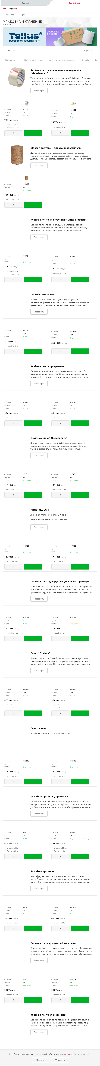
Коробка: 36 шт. (12, 128)
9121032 (73, 110)
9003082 (26, 184)
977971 (25, 474)
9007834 (73, 474)
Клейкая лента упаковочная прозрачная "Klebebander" (55, 71)
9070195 (26, 979)
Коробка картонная (42, 871)
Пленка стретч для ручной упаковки (53, 943)
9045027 (26, 546)
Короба (85, 60)
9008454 (73, 907)
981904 (72, 256)
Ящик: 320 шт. (58, 708)
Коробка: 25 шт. (12, 199)
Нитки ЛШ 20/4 (39, 509)
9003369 (26, 330)
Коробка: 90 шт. (12, 561)
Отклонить (60, 1060)
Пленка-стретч (12, 60)
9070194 (73, 979)
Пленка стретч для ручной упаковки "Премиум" (60, 581)
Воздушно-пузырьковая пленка (62, 60)
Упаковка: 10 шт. (13, 848)
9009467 (26, 689)
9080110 (26, 832)
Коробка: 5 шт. (12, 633)
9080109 (73, 833)
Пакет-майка (38, 728)
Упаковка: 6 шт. (12, 125)
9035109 (73, 761)
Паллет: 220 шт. (12, 851)
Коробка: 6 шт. (59, 633)
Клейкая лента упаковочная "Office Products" (58, 219)
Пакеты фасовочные (33, 60)
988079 (72, 402)
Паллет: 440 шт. (60, 851)
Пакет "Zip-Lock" (40, 653)
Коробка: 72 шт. (12, 274)
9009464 (73, 689)
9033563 (26, 761)
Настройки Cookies (82, 1054)
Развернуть (39, 90)
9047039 (73, 546)
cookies (70, 1054)
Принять (40, 1060)
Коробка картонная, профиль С (49, 796)
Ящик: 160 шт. (11, 708)
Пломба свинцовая (42, 294)
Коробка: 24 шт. (12, 418)
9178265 (73, 617)
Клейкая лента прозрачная (47, 366)
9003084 (73, 331)
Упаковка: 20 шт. (60, 848)
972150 (25, 109)
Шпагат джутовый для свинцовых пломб (55, 147)
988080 (25, 402)
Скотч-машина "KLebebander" (48, 437)
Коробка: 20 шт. (59, 490)
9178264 (26, 617)
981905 (25, 256)
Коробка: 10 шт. (12, 346)
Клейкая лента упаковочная (48, 1014)
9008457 (26, 907)
